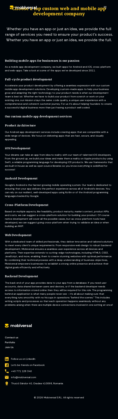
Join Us (9, 347)
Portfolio (10, 342)
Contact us (11, 337)
